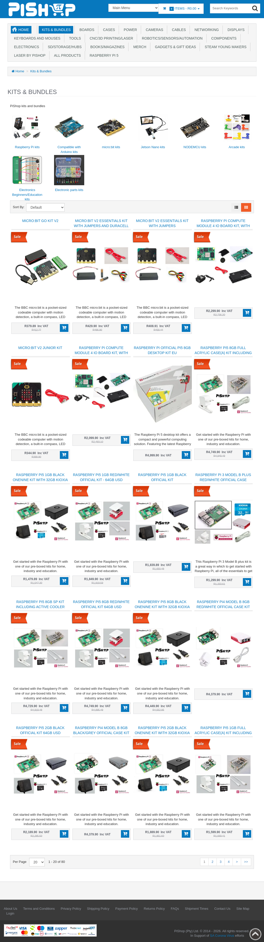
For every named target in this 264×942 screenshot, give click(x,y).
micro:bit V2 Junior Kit (40, 348)
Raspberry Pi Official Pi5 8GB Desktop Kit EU (162, 350)
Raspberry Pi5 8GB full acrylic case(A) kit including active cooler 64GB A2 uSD (223, 353)
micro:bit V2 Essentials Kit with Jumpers (162, 223)
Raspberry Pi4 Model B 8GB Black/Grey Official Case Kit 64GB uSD (101, 733)
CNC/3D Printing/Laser (110, 38)
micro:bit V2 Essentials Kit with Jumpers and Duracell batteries (101, 226)
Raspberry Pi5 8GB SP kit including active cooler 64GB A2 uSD (40, 607)
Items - (181, 9)
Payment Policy (126, 908)
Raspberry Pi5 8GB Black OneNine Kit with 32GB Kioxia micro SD (162, 607)
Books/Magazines (106, 47)
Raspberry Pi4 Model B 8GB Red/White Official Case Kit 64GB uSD (223, 607)
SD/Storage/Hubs (63, 47)
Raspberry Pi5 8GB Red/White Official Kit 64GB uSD (101, 604)
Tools (74, 38)
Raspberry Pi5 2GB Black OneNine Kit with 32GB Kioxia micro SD (162, 733)
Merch (138, 47)
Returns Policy (154, 908)
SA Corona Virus (222, 935)
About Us (10, 908)
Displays (235, 30)
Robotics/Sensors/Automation (171, 38)
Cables (178, 30)
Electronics (25, 47)
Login (10, 913)
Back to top (255, 934)
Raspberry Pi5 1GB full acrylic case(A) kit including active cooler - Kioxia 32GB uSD (223, 735)
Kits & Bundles (55, 30)
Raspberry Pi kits (27, 147)
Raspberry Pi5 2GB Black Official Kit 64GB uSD (40, 730)
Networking (206, 30)
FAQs (175, 908)
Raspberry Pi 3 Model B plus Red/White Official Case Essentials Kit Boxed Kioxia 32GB (223, 482)
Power (129, 30)
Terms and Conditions (39, 908)
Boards (85, 30)
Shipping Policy (98, 908)
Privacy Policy (71, 908)
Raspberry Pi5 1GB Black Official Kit (162, 477)
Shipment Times (196, 908)
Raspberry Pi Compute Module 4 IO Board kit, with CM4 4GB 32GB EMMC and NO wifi (223, 228)
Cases (108, 30)
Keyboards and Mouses (36, 38)
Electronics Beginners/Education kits (27, 194)
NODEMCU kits (195, 147)
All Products (66, 55)
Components (223, 38)
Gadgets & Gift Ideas (174, 47)
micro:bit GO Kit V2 (40, 221)
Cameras (153, 30)
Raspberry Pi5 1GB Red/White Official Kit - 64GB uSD (101, 477)
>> (246, 862)
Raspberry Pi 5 (103, 55)
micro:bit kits (111, 147)
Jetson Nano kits (153, 147)
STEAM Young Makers (224, 47)
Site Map (242, 908)
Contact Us (222, 908)
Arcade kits (237, 147)
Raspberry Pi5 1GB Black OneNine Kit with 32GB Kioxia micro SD (40, 480)
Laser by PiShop (29, 55)
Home (23, 30)
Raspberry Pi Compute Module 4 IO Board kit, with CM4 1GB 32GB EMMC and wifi (101, 353)
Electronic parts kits (69, 190)
